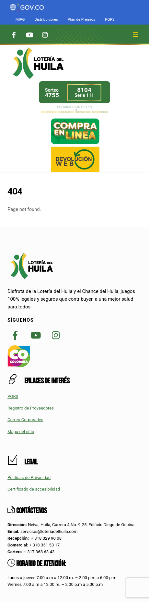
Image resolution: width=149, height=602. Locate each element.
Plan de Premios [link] (81, 19)
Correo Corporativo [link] (25, 419)
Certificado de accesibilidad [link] (33, 489)
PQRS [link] (110, 19)
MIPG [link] (20, 19)
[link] (26, 3)
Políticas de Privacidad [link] (29, 477)
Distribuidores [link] (46, 19)
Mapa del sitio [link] (20, 431)
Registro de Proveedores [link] (30, 408)
